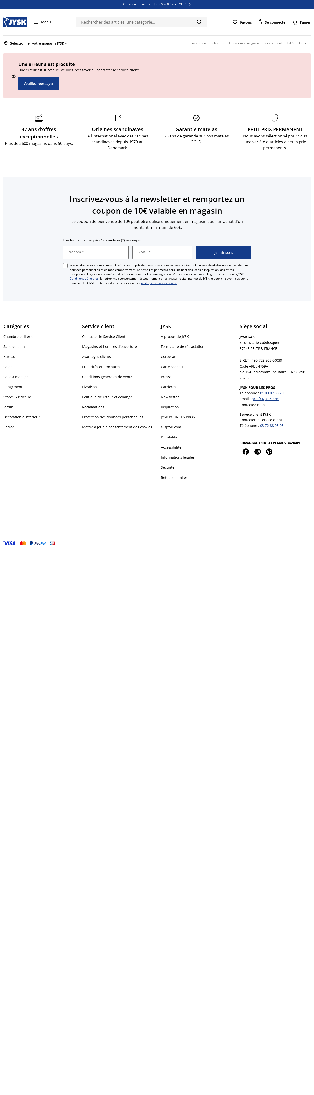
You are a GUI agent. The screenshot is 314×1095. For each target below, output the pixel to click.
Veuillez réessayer (39, 83)
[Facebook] (245, 451)
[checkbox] (65, 265)
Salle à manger (15, 376)
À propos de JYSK (175, 336)
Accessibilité (171, 447)
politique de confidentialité (159, 283)
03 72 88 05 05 (272, 425)
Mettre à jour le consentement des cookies (117, 427)
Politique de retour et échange (107, 397)
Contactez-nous (252, 404)
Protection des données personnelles (112, 417)
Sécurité (167, 467)
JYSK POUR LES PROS (178, 417)
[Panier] (301, 22)
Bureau (9, 356)
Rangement (12, 386)
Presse (166, 376)
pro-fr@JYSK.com (265, 399)
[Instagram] (257, 451)
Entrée (8, 427)
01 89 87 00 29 (272, 393)
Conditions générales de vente (107, 376)
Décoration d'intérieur (21, 417)
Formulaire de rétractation (182, 346)
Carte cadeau (172, 366)
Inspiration (170, 407)
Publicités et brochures (101, 366)
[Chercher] (199, 22)
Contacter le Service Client (103, 336)
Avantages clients (96, 356)
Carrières (168, 386)
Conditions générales (84, 278)
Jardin (8, 407)
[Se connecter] (272, 22)
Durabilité (169, 437)
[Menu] (42, 22)
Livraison (89, 386)
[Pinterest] (269, 451)
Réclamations (93, 407)
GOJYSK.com (171, 427)
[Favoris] (242, 22)
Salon (8, 366)
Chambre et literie (18, 336)
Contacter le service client (261, 419)
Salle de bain (14, 346)
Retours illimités (174, 477)
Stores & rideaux (17, 397)
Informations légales (178, 457)
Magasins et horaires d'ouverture (109, 346)
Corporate (169, 356)
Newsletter (170, 397)
